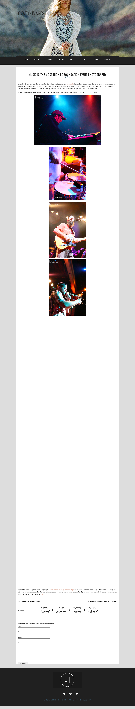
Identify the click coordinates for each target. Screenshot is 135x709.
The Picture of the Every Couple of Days (62, 590)
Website (20, 637)
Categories (61, 59)
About (36, 59)
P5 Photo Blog (66, 703)
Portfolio (48, 59)
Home (27, 59)
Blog (72, 59)
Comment (20, 643)
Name (19, 626)
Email (19, 632)
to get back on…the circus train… (29, 601)
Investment (83, 59)
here (43, 594)
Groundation (70, 84)
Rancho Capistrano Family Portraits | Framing (102, 601)
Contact (96, 59)
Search (107, 59)
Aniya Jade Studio (85, 703)
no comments (21, 610)
